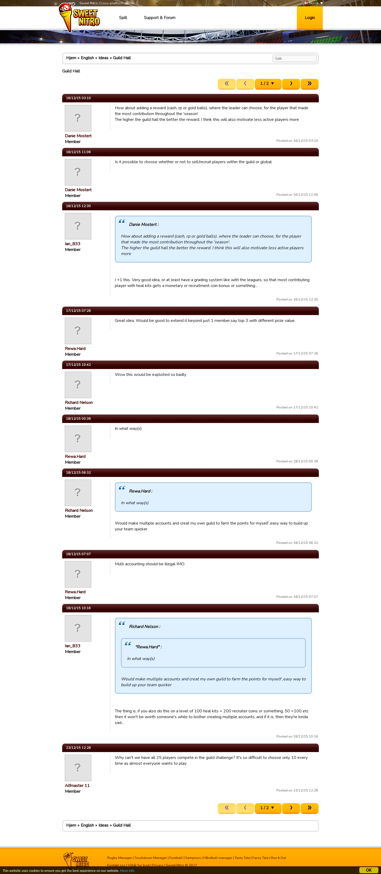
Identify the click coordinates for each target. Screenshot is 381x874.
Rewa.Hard (75, 349)
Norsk (311, 3)
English (87, 58)
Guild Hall (122, 58)
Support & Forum (159, 18)
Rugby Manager (119, 857)
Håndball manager (217, 857)
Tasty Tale (242, 857)
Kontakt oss (116, 865)
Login (310, 18)
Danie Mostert (78, 136)
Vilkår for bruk (139, 865)
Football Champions (185, 857)
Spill (123, 18)
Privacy (158, 865)
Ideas (103, 58)
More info (127, 871)
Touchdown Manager (150, 857)
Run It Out (278, 857)
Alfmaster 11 (77, 786)
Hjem (71, 58)
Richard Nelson (79, 403)
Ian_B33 (72, 244)
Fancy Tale (260, 857)
